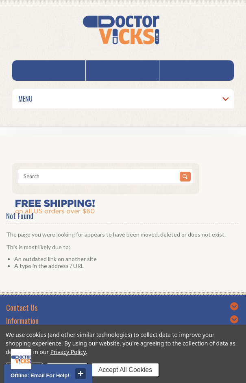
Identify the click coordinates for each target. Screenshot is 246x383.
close (80, 373)
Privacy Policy (68, 352)
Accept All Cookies (125, 369)
